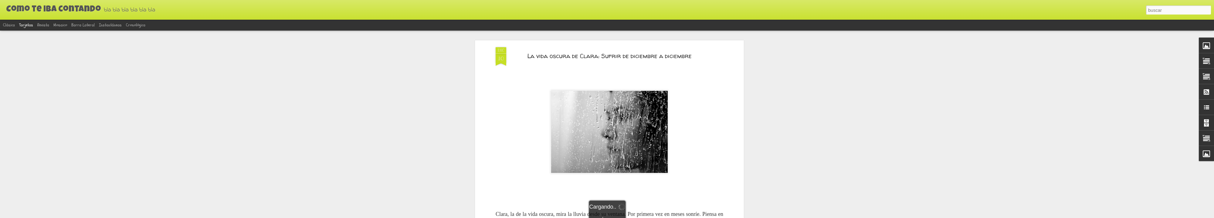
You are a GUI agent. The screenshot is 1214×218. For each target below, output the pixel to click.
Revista (43, 25)
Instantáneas (110, 25)
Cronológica (135, 25)
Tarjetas (26, 25)
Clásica (9, 25)
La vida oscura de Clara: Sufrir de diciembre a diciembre (609, 56)
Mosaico (60, 25)
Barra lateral (83, 25)
